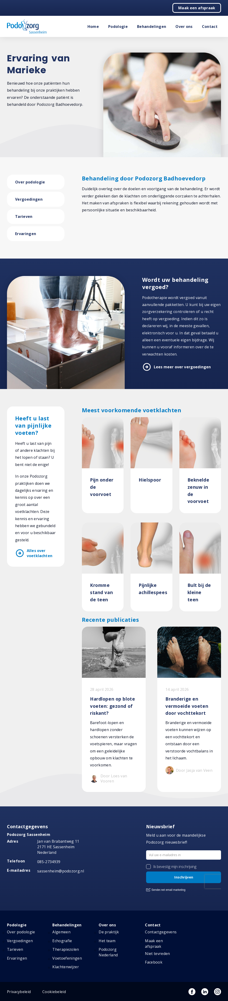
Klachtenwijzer (65, 966)
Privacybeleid (19, 991)
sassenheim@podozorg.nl (60, 871)
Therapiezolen (65, 949)
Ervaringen (25, 233)
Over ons (184, 26)
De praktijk (109, 931)
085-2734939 (48, 861)
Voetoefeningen (67, 958)
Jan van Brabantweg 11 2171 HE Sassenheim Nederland (58, 847)
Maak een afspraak (196, 7)
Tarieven (24, 216)
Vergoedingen (29, 199)
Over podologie (30, 182)
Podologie (118, 26)
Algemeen (61, 931)
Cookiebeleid (54, 991)
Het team (107, 940)
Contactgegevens (161, 931)
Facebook (153, 962)
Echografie (62, 940)
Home (93, 26)
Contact (210, 26)
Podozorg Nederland (108, 952)
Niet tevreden (157, 953)
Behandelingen (151, 26)
